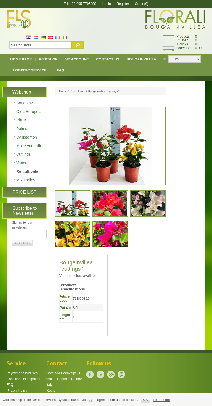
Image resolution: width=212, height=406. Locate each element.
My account (77, 59)
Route (50, 390)
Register (123, 4)
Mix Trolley (25, 180)
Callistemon (26, 137)
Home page (21, 59)
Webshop (48, 59)
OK (145, 400)
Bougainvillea (141, 59)
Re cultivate (27, 171)
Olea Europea (28, 111)
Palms (21, 128)
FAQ (60, 70)
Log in (106, 4)
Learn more (161, 400)
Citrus (21, 120)
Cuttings (23, 154)
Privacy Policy (17, 390)
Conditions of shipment (23, 379)
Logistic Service (30, 70)
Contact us (107, 59)
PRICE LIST (24, 192)
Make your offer (30, 146)
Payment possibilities (22, 373)
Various (22, 163)
